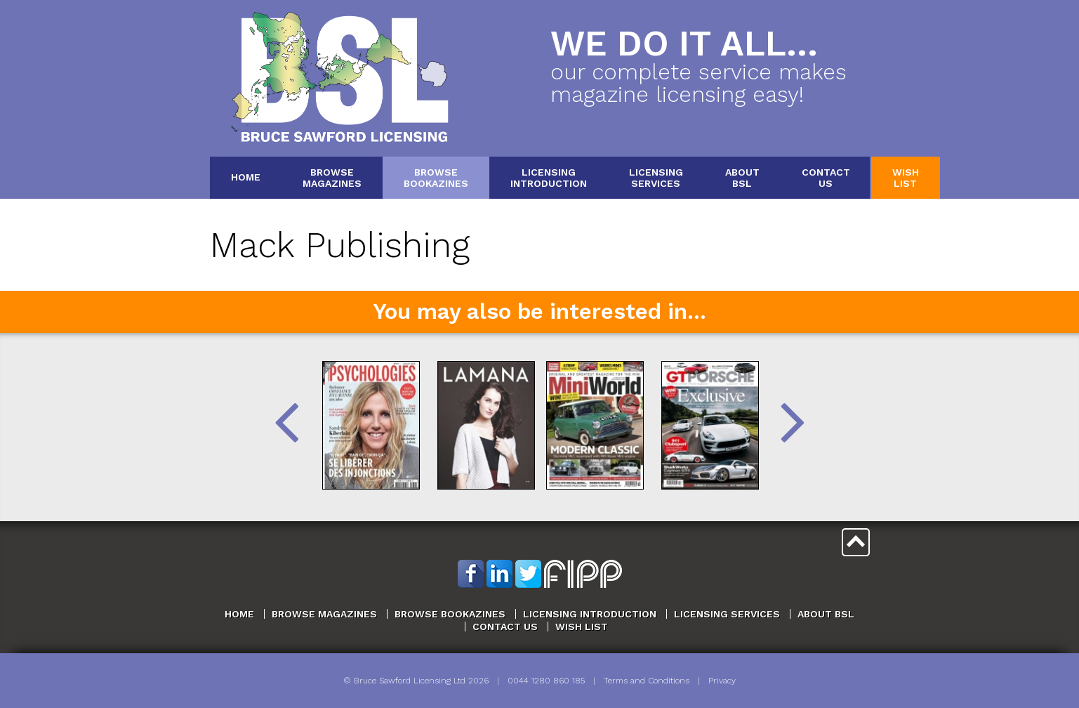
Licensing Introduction (589, 614)
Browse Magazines (324, 614)
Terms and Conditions (646, 681)
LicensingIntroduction (548, 177)
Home (245, 177)
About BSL (825, 614)
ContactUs (826, 177)
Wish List (581, 626)
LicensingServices (656, 177)
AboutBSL (742, 177)
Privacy (722, 681)
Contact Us (505, 626)
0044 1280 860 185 (546, 681)
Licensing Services (727, 614)
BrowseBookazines (436, 177)
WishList (905, 177)
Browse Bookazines (450, 614)
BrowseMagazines (332, 177)
